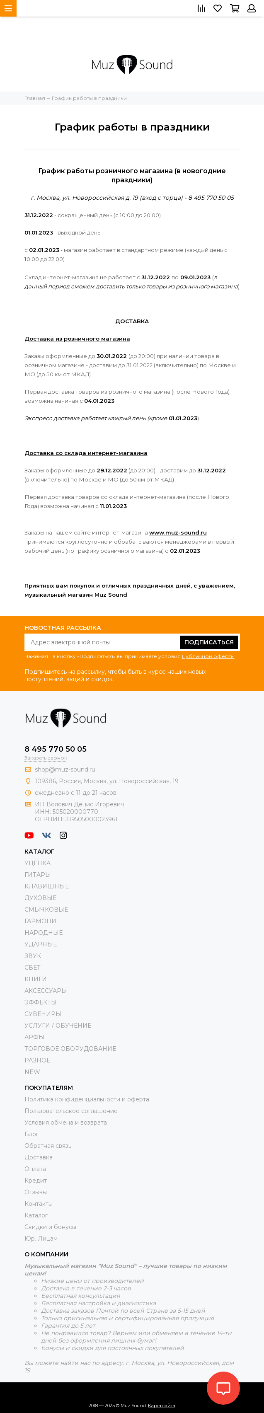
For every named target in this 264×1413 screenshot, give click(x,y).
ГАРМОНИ (40, 921)
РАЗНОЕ (37, 1060)
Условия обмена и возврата (65, 1122)
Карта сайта (161, 1405)
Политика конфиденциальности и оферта (86, 1099)
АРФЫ (34, 1037)
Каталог (36, 1215)
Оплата (35, 1169)
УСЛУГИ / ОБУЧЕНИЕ (57, 1025)
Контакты (38, 1203)
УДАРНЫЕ (40, 944)
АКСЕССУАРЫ (45, 990)
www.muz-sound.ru (178, 532)
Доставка (38, 1157)
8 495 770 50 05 (55, 749)
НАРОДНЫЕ (43, 932)
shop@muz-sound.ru (65, 769)
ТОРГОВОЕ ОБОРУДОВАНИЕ (70, 1048)
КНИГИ (35, 979)
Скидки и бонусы (50, 1227)
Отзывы (35, 1192)
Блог (31, 1134)
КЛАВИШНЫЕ (46, 886)
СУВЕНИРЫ (42, 1014)
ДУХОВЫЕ (40, 898)
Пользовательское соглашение (71, 1111)
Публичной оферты (208, 656)
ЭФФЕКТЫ (40, 1002)
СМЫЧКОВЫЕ (46, 909)
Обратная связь (47, 1145)
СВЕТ (32, 967)
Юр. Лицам (41, 1238)
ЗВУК (32, 956)
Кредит (35, 1180)
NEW (32, 1072)
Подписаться (209, 642)
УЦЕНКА (37, 863)
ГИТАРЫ (37, 874)
